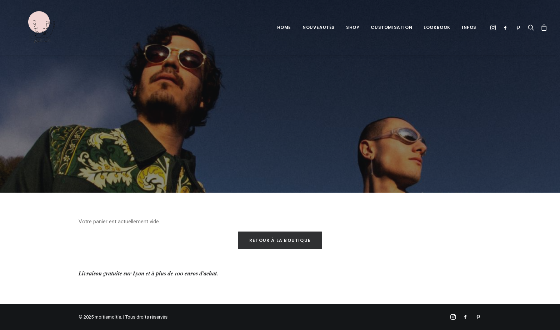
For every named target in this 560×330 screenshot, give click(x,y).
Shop (352, 27)
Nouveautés (318, 27)
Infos (469, 27)
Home (284, 27)
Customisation (391, 27)
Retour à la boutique (280, 240)
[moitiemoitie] (31, 27)
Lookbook (437, 27)
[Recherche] (531, 27)
